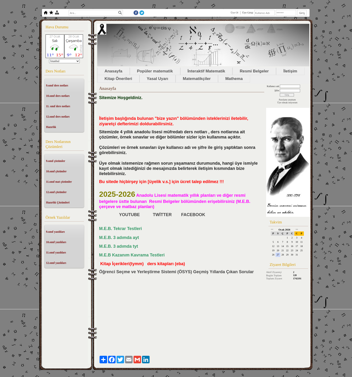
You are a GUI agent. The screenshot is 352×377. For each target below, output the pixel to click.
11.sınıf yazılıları (56, 252)
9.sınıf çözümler (55, 161)
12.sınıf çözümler (56, 192)
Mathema (234, 78)
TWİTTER (162, 214)
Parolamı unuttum (287, 99)
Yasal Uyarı (157, 78)
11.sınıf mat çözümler (59, 181)
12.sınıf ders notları (58, 116)
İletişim (290, 71)
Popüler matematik (155, 71)
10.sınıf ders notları (58, 95)
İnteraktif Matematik (206, 71)
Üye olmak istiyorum (287, 102)
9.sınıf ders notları (57, 85)
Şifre (276, 90)
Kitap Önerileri (118, 78)
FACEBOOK (193, 214)
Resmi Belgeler (254, 71)
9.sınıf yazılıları (55, 231)
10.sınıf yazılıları (56, 242)
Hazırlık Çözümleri (58, 202)
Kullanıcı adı (273, 86)
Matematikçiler (197, 78)
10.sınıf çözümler (56, 171)
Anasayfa (113, 71)
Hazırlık (51, 127)
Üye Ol (234, 12)
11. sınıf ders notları (58, 106)
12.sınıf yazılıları (56, 262)
